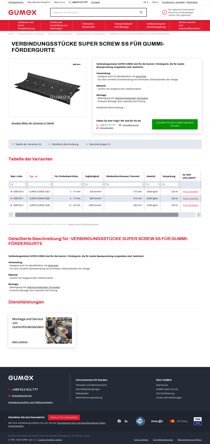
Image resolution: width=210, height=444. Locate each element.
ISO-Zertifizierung (165, 393)
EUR (154, 2)
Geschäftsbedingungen (88, 389)
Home (11, 34)
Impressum (162, 384)
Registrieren (192, 2)
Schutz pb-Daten (141, 439)
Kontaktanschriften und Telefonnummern (30, 402)
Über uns (58, 2)
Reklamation (82, 393)
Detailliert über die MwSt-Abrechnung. (83, 224)
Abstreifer (141, 76)
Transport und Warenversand (91, 384)
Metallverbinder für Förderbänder (91, 34)
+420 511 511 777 (79, 2)
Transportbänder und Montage (30, 34)
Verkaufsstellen (106, 128)
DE (144, 2)
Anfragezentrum (16, 2)
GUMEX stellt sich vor (167, 389)
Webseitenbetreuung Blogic (190, 439)
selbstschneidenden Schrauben (131, 98)
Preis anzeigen (190, 191)
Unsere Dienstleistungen (169, 397)
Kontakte (95, 2)
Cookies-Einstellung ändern (50, 439)
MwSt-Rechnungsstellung (89, 397)
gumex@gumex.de (130, 125)
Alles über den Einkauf (37, 2)
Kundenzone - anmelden (173, 2)
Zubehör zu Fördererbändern (60, 34)
